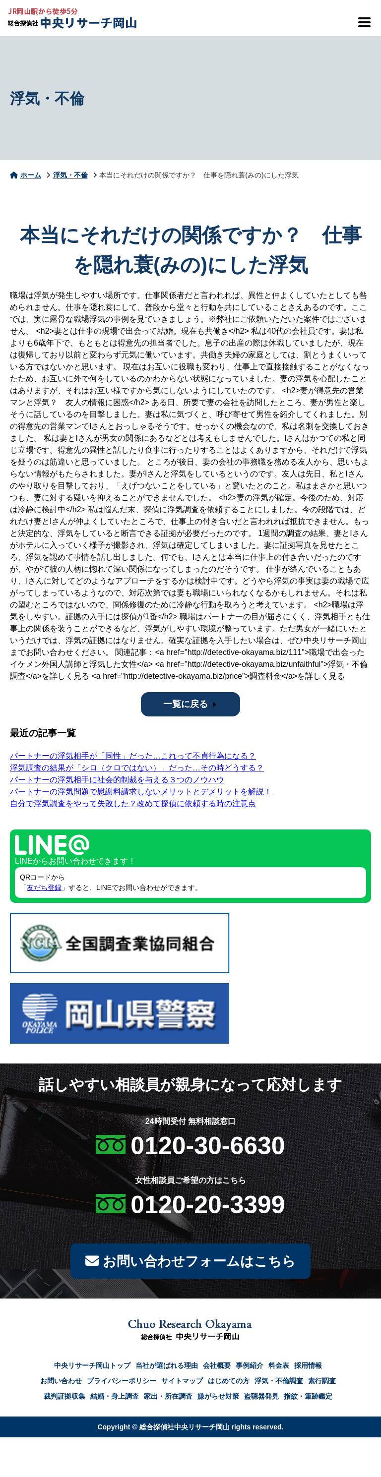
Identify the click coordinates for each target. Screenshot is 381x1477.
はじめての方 (229, 1383)
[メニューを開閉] (363, 22)
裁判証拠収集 (64, 1398)
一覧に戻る (185, 704)
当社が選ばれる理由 (166, 1367)
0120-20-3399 (207, 1205)
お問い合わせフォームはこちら (190, 1262)
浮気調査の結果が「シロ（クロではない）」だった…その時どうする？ (137, 768)
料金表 (278, 1367)
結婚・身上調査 (114, 1398)
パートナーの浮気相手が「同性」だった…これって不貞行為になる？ (133, 756)
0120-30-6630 (207, 1146)
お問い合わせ (61, 1383)
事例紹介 (249, 1367)
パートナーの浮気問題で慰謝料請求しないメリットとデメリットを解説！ (141, 791)
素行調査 (322, 1383)
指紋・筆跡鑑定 (308, 1398)
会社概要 (217, 1367)
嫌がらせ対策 (218, 1398)
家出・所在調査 (168, 1398)
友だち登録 (44, 887)
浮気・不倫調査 (278, 1383)
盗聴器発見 (261, 1398)
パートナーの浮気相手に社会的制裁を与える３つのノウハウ (117, 779)
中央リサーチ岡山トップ (92, 1367)
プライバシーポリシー (121, 1383)
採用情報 (308, 1367)
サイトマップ (182, 1383)
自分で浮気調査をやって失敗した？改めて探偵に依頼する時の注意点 (133, 803)
